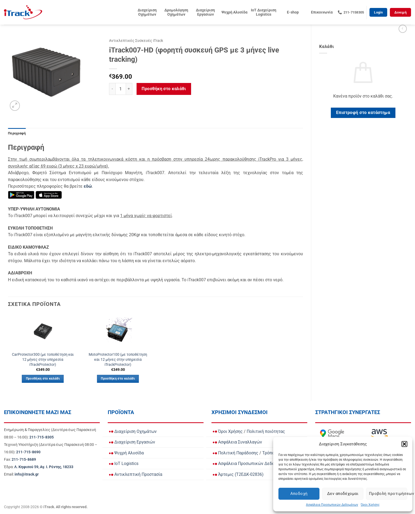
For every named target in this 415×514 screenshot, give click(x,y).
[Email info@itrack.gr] (27, 474)
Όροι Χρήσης (370, 505)
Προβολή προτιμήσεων (388, 493)
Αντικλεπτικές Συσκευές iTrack (136, 40)
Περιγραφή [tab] (17, 133)
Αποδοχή (299, 493)
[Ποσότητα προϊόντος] (120, 89)
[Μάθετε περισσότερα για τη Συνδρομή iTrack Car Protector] (88, 186)
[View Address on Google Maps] (43, 467)
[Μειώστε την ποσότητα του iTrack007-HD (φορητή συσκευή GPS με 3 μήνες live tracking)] (112, 89)
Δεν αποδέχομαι (342, 493)
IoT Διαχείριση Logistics (263, 12)
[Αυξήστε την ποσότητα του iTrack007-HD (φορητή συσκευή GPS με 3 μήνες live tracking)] (129, 89)
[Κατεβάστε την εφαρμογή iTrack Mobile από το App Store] (48, 194)
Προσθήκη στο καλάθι (164, 88)
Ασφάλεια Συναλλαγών (237, 442)
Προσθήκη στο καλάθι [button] (43, 378)
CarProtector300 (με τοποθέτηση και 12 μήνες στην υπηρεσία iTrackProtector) (43, 359)
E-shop (293, 12)
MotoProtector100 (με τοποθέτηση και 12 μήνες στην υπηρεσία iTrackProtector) (118, 359)
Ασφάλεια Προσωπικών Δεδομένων (332, 505)
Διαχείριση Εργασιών (205, 12)
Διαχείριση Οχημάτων (147, 12)
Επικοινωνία (322, 12)
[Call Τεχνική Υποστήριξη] (28, 452)
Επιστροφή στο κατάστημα (363, 112)
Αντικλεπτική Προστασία (135, 474)
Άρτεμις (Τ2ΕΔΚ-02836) (238, 474)
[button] (404, 444)
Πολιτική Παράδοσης (235, 452)
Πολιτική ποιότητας (266, 431)
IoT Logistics (123, 463)
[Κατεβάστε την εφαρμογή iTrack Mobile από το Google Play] (21, 194)
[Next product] (403, 29)
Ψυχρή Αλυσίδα (234, 12)
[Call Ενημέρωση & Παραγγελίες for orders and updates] (41, 437)
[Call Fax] (24, 459)
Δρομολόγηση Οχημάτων (176, 12)
